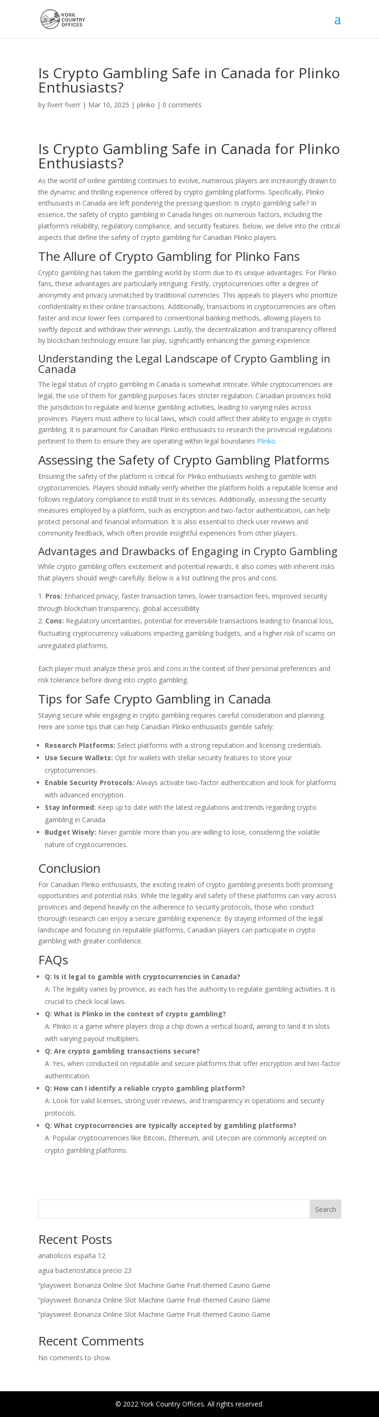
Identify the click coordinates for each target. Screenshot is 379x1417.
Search (325, 1209)
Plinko (266, 440)
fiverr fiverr (64, 104)
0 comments (182, 104)
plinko (146, 104)
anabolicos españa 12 (71, 1255)
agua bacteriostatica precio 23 (85, 1270)
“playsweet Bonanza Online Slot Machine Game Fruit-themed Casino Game (154, 1285)
